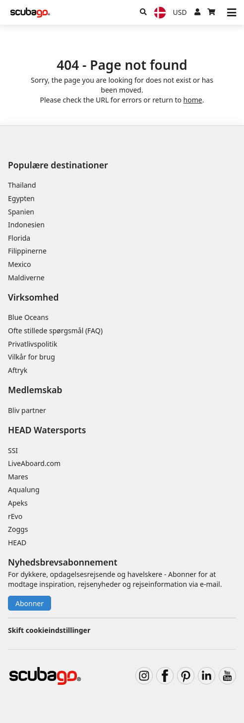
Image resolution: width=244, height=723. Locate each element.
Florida (19, 238)
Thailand (22, 185)
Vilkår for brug (31, 357)
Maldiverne (26, 277)
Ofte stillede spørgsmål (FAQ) (55, 330)
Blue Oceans (28, 317)
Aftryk (17, 370)
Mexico (19, 264)
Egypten (21, 198)
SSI (13, 450)
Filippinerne (27, 251)
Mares (18, 476)
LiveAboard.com (34, 463)
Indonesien (26, 224)
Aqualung (24, 489)
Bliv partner (27, 410)
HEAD (17, 542)
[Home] (30, 12)
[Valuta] (180, 12)
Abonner (29, 603)
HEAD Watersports (47, 430)
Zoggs (18, 529)
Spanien (21, 211)
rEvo (15, 516)
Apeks (18, 503)
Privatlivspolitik (32, 344)
